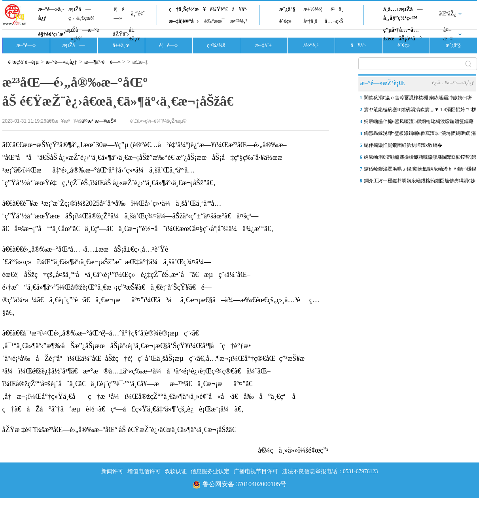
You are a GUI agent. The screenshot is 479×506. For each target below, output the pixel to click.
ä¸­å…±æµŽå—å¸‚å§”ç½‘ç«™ (403, 13)
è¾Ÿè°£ (219, 9)
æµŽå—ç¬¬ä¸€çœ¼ (81, 13)
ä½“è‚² (310, 45)
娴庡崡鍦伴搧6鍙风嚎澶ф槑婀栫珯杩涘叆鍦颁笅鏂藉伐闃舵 (419, 123)
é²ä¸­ (336, 9)
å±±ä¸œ (134, 34)
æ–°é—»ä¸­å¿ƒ (51, 13)
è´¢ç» (287, 21)
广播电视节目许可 (256, 471)
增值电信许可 (144, 471)
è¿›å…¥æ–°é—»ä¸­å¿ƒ (453, 82)
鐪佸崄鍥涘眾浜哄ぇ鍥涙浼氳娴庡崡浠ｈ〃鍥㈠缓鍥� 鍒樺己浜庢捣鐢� (420, 170)
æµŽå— (73, 45)
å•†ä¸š (310, 21)
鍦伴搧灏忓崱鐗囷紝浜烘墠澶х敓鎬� (403, 145)
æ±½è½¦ (312, 9)
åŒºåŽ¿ (447, 14)
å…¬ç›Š (334, 21)
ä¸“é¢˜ (138, 14)
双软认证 (176, 471)
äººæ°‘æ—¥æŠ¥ (98, 121)
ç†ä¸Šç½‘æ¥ (187, 9)
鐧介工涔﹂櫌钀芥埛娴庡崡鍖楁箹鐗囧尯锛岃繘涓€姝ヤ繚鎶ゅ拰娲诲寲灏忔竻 (419, 182)
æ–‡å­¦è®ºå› (184, 21)
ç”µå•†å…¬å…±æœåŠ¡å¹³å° (402, 34)
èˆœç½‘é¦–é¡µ (23, 62)
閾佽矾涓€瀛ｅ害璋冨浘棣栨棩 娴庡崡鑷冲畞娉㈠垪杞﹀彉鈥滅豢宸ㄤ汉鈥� (418, 99)
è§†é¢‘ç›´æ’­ (51, 34)
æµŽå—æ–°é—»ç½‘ (82, 34)
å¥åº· (239, 9)
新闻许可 (112, 471)
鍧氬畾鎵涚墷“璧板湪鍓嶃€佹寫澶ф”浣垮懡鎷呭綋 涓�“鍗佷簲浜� (420, 135)
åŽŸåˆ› (121, 34)
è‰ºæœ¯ (214, 21)
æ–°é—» (26, 45)
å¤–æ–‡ (447, 34)
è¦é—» (119, 13)
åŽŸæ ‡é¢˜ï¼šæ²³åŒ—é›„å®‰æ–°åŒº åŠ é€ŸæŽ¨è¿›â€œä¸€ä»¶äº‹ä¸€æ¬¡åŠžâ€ (121, 430)
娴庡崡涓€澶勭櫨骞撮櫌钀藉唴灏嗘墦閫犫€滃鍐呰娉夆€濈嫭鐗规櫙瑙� (420, 158)
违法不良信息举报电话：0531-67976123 (330, 471)
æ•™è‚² (238, 21)
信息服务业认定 (210, 471)
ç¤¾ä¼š (216, 45)
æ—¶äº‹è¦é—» (102, 62)
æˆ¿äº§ (287, 9)
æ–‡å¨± (263, 45)
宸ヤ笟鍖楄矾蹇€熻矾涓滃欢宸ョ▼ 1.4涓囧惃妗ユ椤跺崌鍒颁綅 (420, 111)
